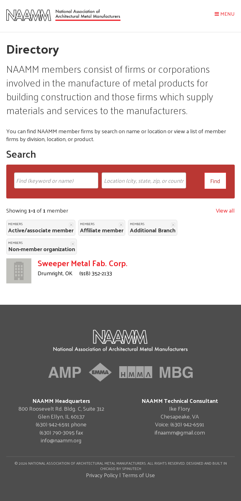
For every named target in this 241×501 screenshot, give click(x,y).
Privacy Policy (102, 475)
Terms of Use (138, 475)
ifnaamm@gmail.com (180, 432)
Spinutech (131, 468)
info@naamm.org (61, 440)
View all (225, 210)
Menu (225, 13)
